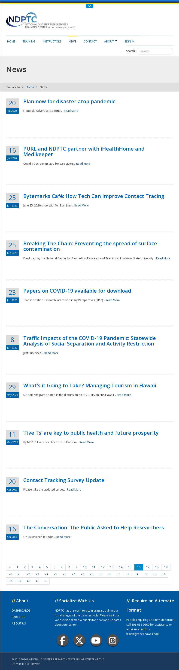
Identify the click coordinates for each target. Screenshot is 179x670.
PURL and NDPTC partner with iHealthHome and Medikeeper (84, 151)
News (72, 41)
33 (127, 574)
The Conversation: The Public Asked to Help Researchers (93, 527)
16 (138, 567)
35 (145, 574)
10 (84, 567)
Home (11, 41)
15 (129, 567)
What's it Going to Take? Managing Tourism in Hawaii (89, 385)
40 (28, 581)
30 (100, 574)
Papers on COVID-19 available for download (77, 290)
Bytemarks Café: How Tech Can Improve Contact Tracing (93, 195)
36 (154, 574)
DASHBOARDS (21, 610)
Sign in (129, 41)
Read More (71, 111)
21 (19, 574)
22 (28, 574)
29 (91, 574)
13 (111, 567)
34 (136, 574)
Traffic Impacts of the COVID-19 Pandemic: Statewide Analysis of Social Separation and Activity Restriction (89, 340)
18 (156, 567)
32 (118, 574)
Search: (131, 51)
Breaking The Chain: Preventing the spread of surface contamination (90, 246)
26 (64, 574)
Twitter (79, 640)
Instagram (112, 640)
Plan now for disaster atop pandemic (69, 101)
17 (147, 567)
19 (165, 567)
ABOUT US (19, 623)
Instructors (52, 41)
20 (10, 574)
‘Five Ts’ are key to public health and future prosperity (91, 432)
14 (120, 567)
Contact (90, 41)
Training (29, 41)
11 (93, 567)
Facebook (62, 640)
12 (102, 567)
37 (163, 574)
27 (73, 574)
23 (37, 574)
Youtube (96, 640)
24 (46, 574)
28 (82, 574)
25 (55, 574)
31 (109, 574)
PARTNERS (18, 617)
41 (37, 581)
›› (46, 581)
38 (10, 581)
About (110, 41)
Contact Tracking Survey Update (63, 479)
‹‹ (10, 567)
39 (19, 581)
